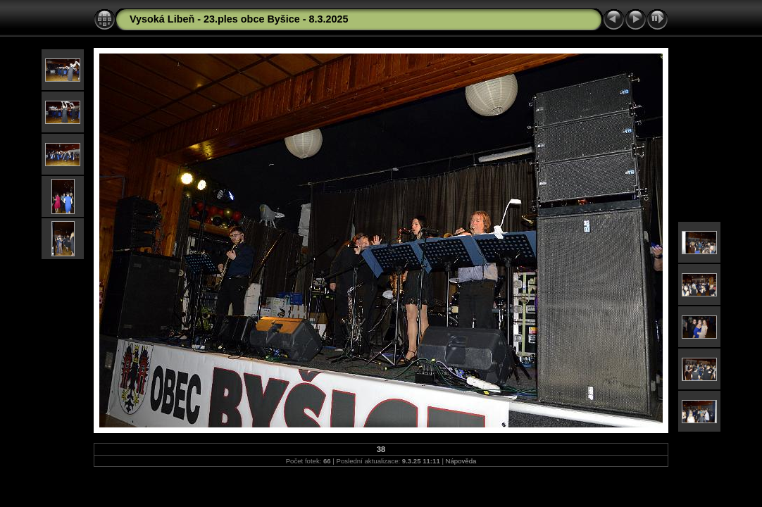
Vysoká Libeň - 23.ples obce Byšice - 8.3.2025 (239, 19)
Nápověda (461, 461)
